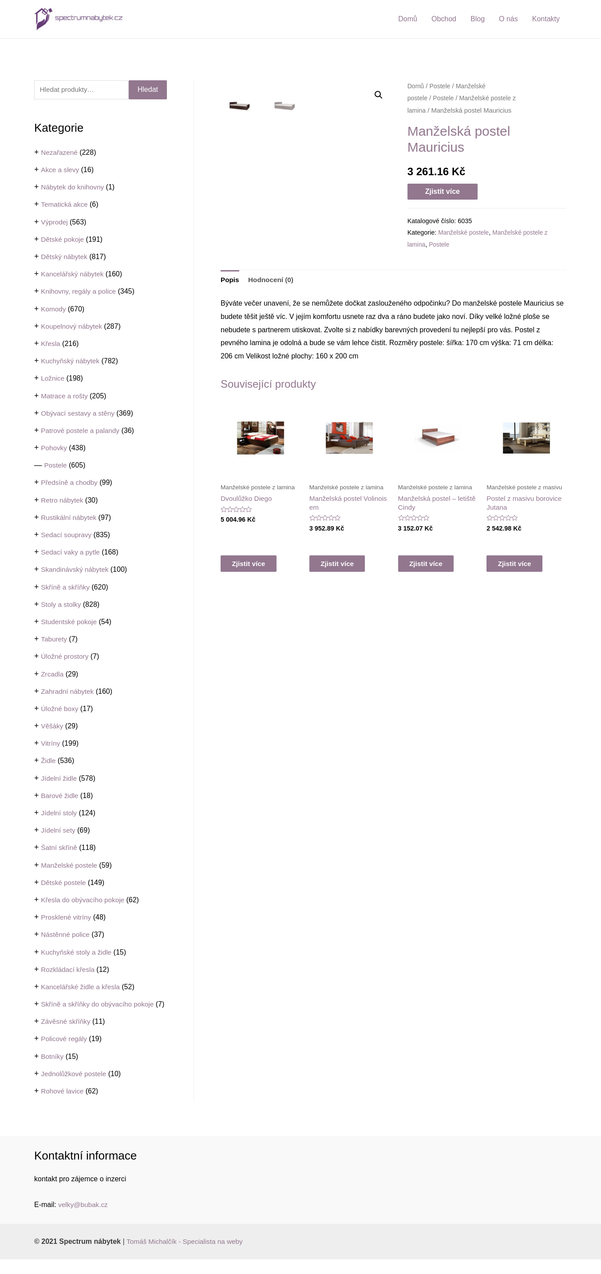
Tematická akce (65, 205)
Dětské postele (64, 883)
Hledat (148, 90)
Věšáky (52, 726)
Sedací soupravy (67, 535)
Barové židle (60, 796)
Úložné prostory (66, 657)
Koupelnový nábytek (73, 326)
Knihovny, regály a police (80, 291)
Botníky (52, 1071)
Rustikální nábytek (70, 518)
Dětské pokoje (63, 240)
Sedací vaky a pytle (72, 552)
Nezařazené (60, 153)
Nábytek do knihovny (74, 187)
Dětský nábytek (65, 257)
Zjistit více (442, 191)
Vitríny (51, 743)
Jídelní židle (60, 778)
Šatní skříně (60, 848)
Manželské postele (70, 865)
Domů (407, 19)
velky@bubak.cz (84, 1219)
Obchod (443, 19)
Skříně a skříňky (66, 587)
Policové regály (65, 1054)
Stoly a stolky (62, 605)
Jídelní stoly (59, 813)
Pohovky (54, 448)
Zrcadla (52, 674)
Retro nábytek (63, 500)
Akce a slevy (61, 170)
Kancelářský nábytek (74, 274)
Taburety (54, 639)
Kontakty (546, 19)
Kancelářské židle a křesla (82, 987)
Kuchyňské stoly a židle (78, 952)
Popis (230, 330)
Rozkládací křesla (69, 970)
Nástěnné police (66, 935)
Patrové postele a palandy (82, 431)
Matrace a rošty (65, 396)
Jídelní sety (59, 830)
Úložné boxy (60, 709)
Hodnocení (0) (273, 330)
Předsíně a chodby (70, 483)
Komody (54, 309)
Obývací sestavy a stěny (79, 413)
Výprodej (55, 222)
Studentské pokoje (70, 622)
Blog (478, 19)
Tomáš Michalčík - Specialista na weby (187, 1256)
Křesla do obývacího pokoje (84, 900)
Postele (56, 465)
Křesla (51, 344)
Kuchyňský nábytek (71, 361)
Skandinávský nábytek (76, 570)
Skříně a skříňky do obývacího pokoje (100, 1004)
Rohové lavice (63, 1105)
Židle (48, 761)
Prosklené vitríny (67, 917)
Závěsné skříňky (66, 1036)
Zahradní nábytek (68, 692)
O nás (508, 19)
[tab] (230, 330)
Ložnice (53, 378)
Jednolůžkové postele (75, 1088)
